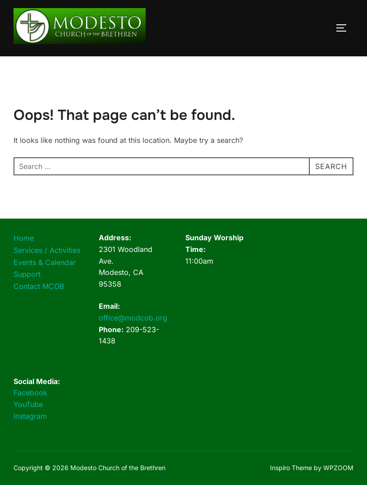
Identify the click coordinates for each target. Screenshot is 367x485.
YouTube (28, 404)
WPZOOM (338, 467)
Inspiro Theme (291, 467)
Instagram (30, 416)
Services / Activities (47, 250)
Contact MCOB (39, 286)
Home (24, 237)
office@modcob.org (133, 317)
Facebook (30, 392)
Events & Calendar (45, 262)
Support (27, 274)
